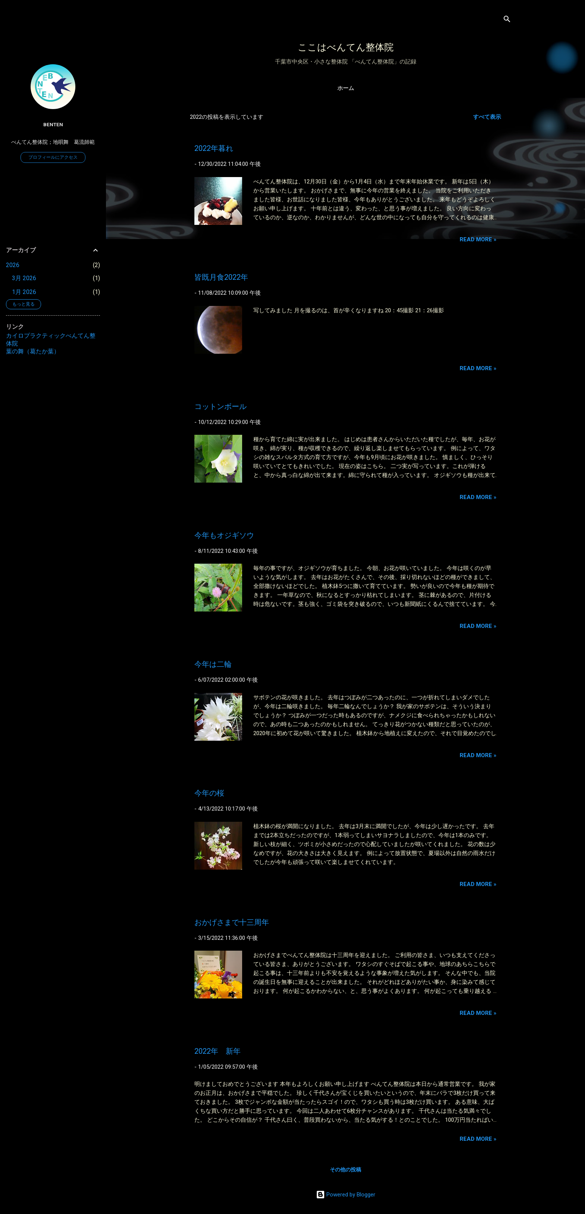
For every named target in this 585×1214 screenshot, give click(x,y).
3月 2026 (24, 278)
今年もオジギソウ (224, 535)
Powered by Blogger (345, 1194)
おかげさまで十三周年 (231, 922)
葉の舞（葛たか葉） (33, 351)
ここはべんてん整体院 (346, 47)
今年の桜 (209, 793)
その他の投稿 (345, 1170)
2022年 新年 (217, 1051)
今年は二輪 (213, 664)
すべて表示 (487, 117)
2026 (12, 265)
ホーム (345, 88)
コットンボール (220, 406)
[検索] (507, 20)
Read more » (478, 239)
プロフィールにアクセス (53, 157)
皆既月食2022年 (221, 277)
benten (53, 124)
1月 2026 (24, 291)
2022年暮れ (213, 148)
